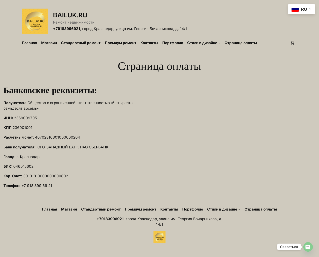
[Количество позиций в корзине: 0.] (292, 42)
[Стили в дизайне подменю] (219, 43)
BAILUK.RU (70, 15)
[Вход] (273, 43)
